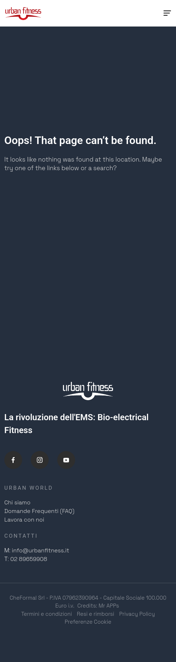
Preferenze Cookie (88, 621)
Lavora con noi (24, 519)
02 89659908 (28, 559)
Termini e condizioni (46, 613)
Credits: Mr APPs (98, 605)
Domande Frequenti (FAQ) (39, 511)
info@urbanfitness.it (40, 550)
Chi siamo (17, 502)
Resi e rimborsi (95, 613)
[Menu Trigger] (167, 13)
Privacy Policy (137, 613)
